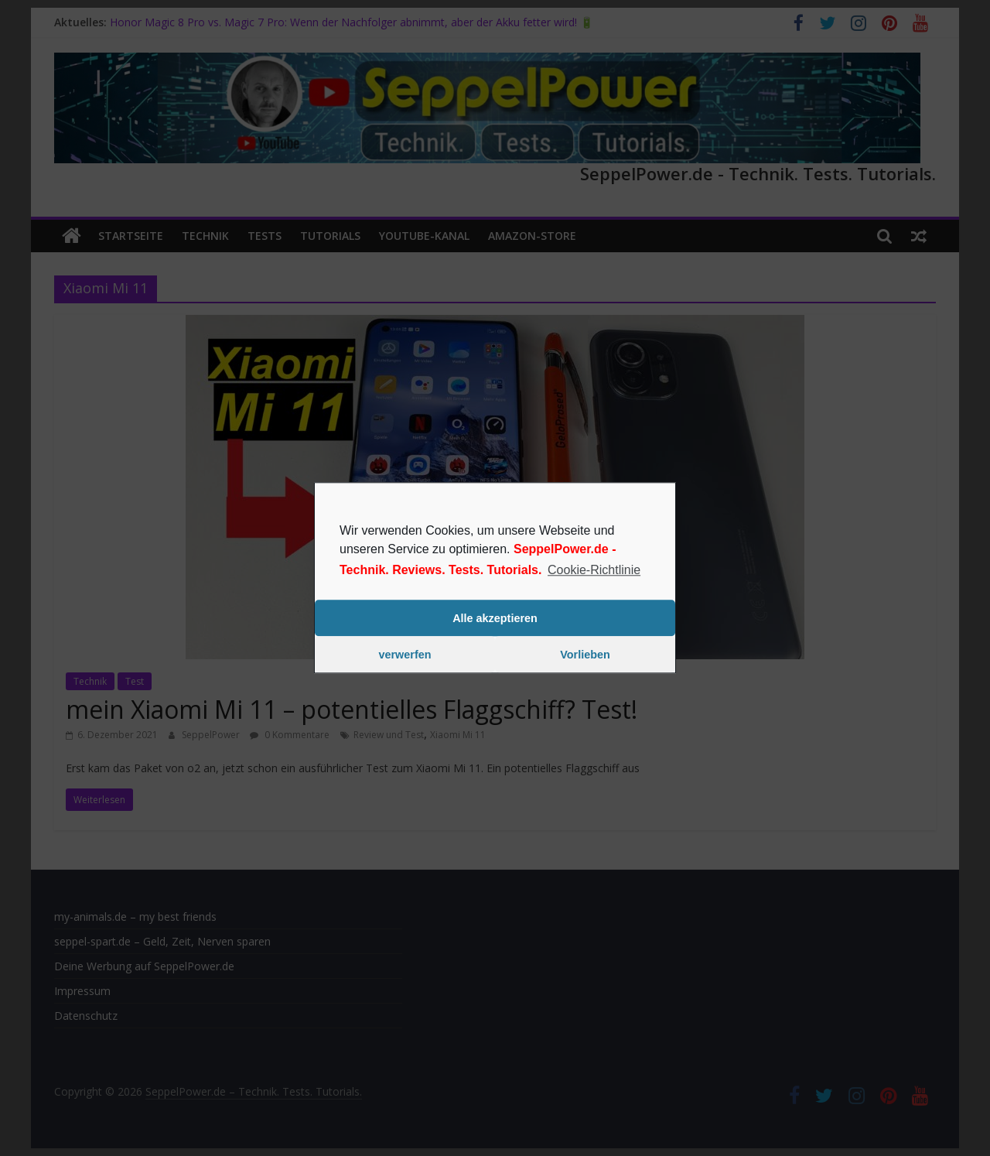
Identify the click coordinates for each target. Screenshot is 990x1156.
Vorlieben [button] (585, 654)
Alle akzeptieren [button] (495, 618)
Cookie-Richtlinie (594, 569)
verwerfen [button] (405, 654)
